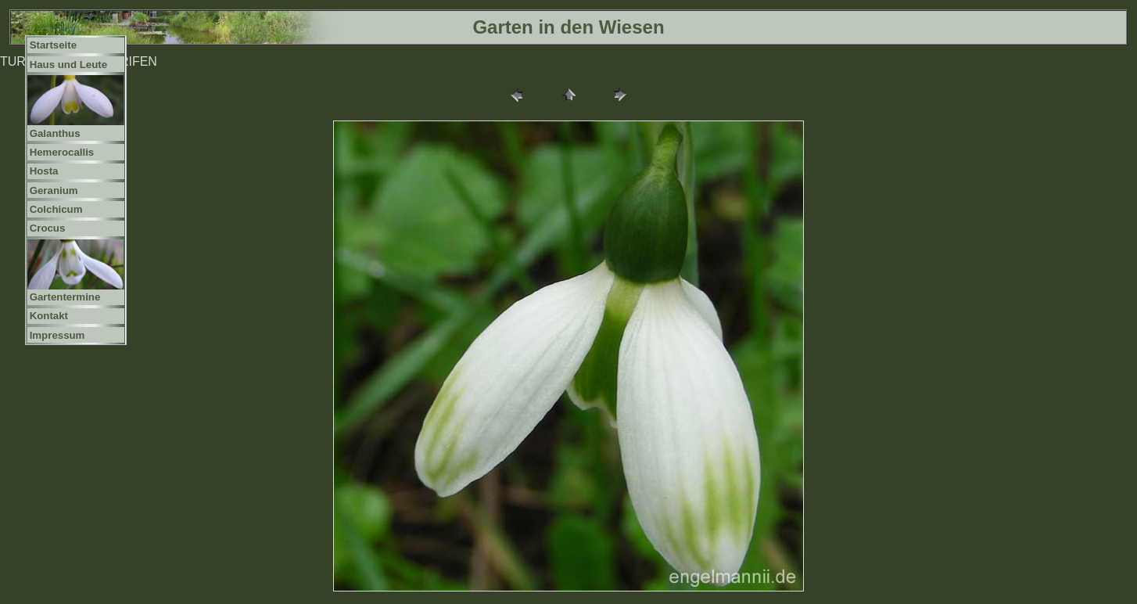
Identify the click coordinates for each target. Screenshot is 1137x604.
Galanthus (55, 133)
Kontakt (49, 316)
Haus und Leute (69, 64)
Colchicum (56, 209)
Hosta (44, 171)
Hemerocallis (62, 152)
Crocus (48, 228)
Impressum (57, 335)
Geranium (54, 190)
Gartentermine (65, 297)
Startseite (53, 45)
